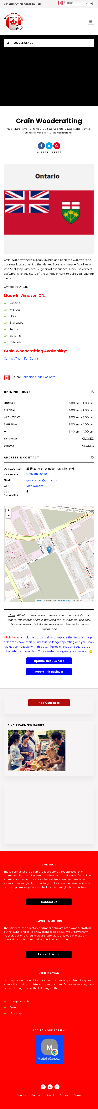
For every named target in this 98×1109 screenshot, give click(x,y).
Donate (21, 1095)
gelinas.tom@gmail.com (42, 480)
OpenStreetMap (62, 600)
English (66, 3)
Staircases (30, 132)
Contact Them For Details (21, 358)
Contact (36, 1095)
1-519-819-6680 (36, 474)
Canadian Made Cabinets (38, 377)
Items (36, 128)
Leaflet (39, 600)
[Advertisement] (49, 79)
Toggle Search (21, 43)
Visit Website (35, 486)
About (50, 1095)
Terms (77, 1095)
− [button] (9, 515)
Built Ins (47, 128)
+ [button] (9, 510)
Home (24, 128)
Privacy (64, 1095)
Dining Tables (72, 128)
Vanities (41, 132)
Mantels (85, 128)
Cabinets (58, 128)
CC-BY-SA (88, 600)
